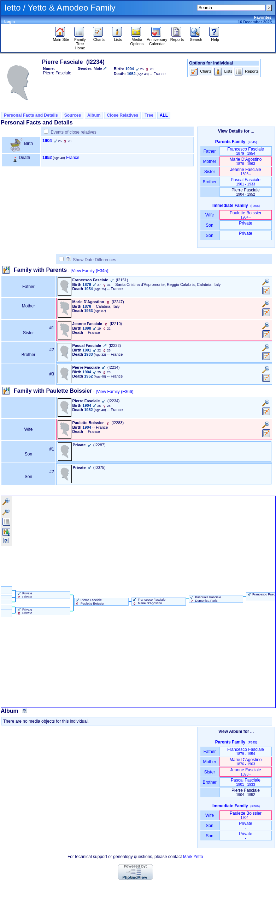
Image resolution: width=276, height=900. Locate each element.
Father (209, 151)
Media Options (136, 40)
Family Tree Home (80, 42)
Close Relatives (122, 115)
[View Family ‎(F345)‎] (90, 270)
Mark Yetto (193, 856)
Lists (117, 38)
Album (93, 115)
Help (215, 38)
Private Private (24, 595)
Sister (209, 171)
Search (195, 38)
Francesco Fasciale (245, 151)
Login (9, 21)
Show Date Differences (91, 259)
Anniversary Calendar (157, 40)
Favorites (262, 17)
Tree (149, 115)
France (72, 157)
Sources (72, 115)
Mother (209, 161)
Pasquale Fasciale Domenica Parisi (205, 598)
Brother (209, 181)
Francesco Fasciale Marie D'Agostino (149, 601)
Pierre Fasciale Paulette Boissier (90, 601)
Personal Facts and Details (31, 115)
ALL (164, 115)
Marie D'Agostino (246, 161)
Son (210, 225)
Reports (177, 38)
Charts (98, 38)
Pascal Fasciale (245, 181)
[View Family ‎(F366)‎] (115, 391)
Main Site (61, 38)
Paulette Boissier (246, 214)
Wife (209, 215)
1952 (47, 157)
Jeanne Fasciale (245, 171)
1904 (47, 140)
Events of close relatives (73, 132)
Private (245, 225)
